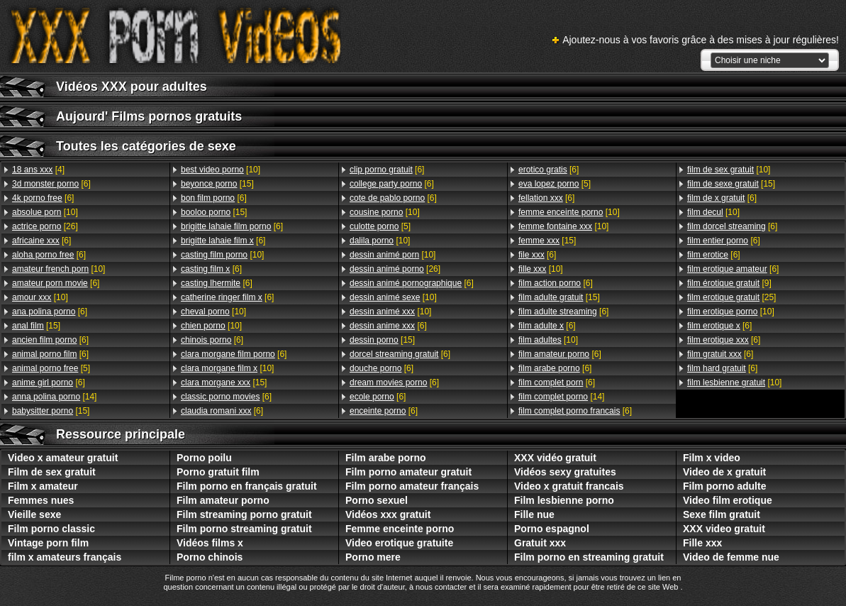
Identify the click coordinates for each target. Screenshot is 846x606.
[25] (731, 297)
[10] (45, 212)
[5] (51, 368)
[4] (38, 170)
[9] (729, 283)
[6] (51, 184)
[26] (45, 226)
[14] (54, 397)
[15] (36, 326)
